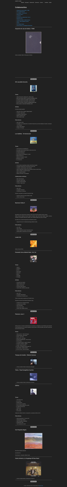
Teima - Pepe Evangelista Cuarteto (23, 21)
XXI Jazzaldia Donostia (21, 11)
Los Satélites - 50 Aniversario (22, 13)
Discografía (27, 2)
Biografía (22, 2)
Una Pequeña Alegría (20, 24)
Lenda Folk (19, 15)
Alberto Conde (18, 1)
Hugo (39, 485)
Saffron (18, 22)
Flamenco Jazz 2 (20, 18)
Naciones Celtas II (20, 14)
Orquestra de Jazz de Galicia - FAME (23, 10)
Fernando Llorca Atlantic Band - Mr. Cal (23, 17)
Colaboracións (32, 2)
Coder (42, 485)
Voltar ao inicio (33, 79)
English (50, 2)
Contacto (41, 2)
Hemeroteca (37, 2)
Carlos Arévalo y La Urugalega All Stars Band (24, 25)
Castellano (46, 2)
